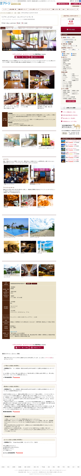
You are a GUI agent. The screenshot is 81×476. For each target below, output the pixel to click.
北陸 (49, 466)
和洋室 (64, 75)
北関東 (13, 466)
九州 (73, 466)
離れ (64, 80)
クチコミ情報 (46, 28)
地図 (18, 23)
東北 (8, 466)
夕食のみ (74, 53)
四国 (68, 466)
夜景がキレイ (75, 93)
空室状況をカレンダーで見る (68, 121)
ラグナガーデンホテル (71, 148)
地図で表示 (13, 331)
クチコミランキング (45, 9)
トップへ (5, 9)
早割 (67, 67)
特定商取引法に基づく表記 (44, 472)
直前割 (68, 68)
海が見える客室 (67, 63)
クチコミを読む (49, 357)
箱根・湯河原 (27, 466)
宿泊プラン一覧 (9, 28)
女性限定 (70, 98)
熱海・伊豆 (36, 466)
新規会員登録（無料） (22, 472)
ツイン (64, 78)
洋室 (73, 74)
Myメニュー (29, 472)
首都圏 (19, 466)
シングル (65, 77)
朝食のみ (65, 55)
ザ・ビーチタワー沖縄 (71, 144)
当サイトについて (71, 9)
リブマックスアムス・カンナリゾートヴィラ (17, 17)
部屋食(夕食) (66, 60)
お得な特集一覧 (12, 9)
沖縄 (78, 466)
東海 (54, 466)
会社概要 (55, 472)
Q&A (63, 9)
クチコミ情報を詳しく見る (68, 112)
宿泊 (68, 37)
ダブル (73, 77)
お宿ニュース (39, 28)
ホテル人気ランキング (34, 9)
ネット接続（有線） (68, 85)
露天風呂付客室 (67, 59)
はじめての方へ (35, 472)
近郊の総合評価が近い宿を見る (69, 115)
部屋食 (67, 90)
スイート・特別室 (67, 82)
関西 (59, 466)
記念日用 (65, 93)
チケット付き (66, 95)
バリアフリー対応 (67, 83)
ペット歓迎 (65, 65)
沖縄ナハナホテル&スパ (71, 152)
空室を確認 (71, 29)
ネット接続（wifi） (67, 86)
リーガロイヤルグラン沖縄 (72, 160)
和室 (64, 74)
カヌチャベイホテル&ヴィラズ (73, 140)
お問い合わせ (59, 472)
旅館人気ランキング (22, 9)
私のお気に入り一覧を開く (68, 118)
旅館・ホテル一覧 (56, 9)
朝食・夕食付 (66, 53)
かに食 (64, 70)
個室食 (76, 90)
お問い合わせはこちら (63, 3)
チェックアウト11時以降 (69, 97)
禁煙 (64, 62)
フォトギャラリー (30, 28)
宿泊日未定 (70, 42)
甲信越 (43, 466)
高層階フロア (75, 80)
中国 (63, 466)
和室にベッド (75, 75)
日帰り (73, 37)
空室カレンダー (22, 28)
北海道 (3, 466)
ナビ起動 (24, 23)
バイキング (75, 92)
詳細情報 (3, 28)
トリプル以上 (75, 78)
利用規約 (51, 472)
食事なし (74, 55)
